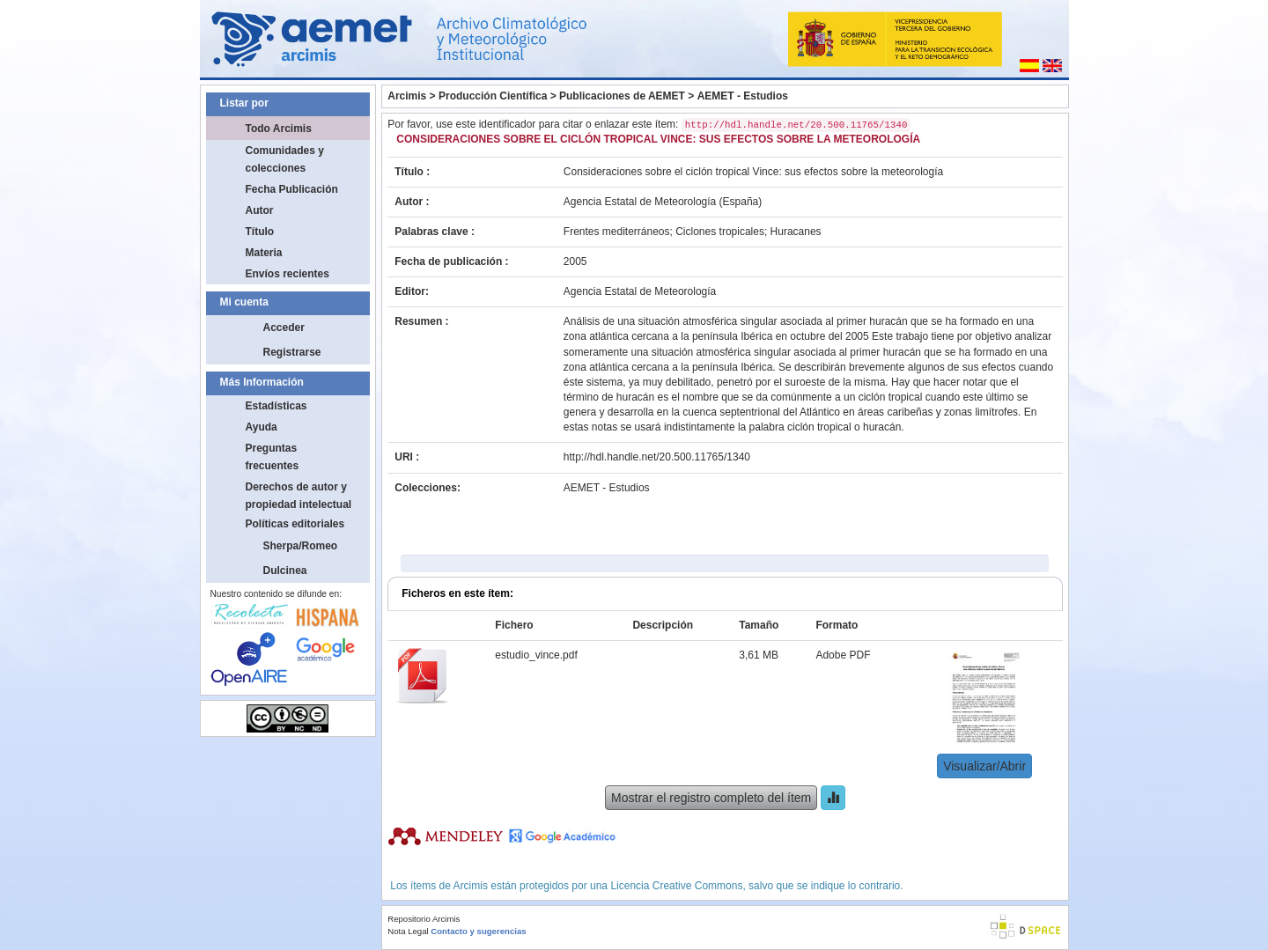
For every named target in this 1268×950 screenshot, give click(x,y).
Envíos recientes (287, 274)
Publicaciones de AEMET (622, 96)
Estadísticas (276, 406)
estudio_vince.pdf (536, 655)
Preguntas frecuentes (272, 457)
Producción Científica (493, 96)
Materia (264, 253)
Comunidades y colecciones (285, 159)
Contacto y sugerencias (478, 931)
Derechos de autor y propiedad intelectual (299, 496)
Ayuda (261, 427)
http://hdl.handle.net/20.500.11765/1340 (657, 457)
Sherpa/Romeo (300, 546)
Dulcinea (285, 570)
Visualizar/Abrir (984, 766)
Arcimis (406, 96)
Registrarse (292, 352)
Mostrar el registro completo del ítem (711, 798)
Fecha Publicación (292, 189)
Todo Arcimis (279, 128)
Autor (260, 210)
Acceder (284, 327)
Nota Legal (407, 931)
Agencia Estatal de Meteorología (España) (663, 201)
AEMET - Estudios (742, 96)
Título (260, 231)
